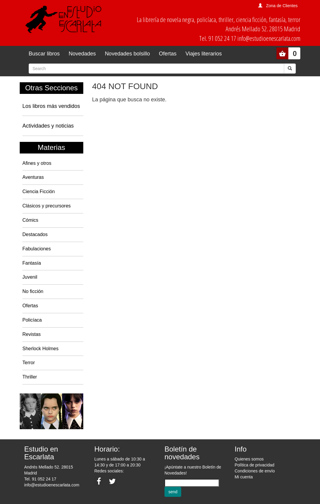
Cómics (30, 220)
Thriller (29, 376)
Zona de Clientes (282, 5)
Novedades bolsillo (127, 54)
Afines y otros (36, 163)
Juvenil (29, 277)
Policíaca (32, 319)
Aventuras (33, 177)
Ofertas (167, 54)
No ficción (32, 291)
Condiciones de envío (255, 471)
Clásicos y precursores (46, 205)
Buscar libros (44, 54)
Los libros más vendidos (51, 106)
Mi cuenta (244, 476)
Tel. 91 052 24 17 (40, 479)
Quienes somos (249, 459)
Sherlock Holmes (40, 348)
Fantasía (31, 263)
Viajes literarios (203, 54)
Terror (28, 362)
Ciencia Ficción (38, 191)
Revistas (31, 334)
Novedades (82, 54)
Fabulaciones (36, 248)
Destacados (35, 234)
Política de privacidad (254, 465)
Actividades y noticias (48, 126)
